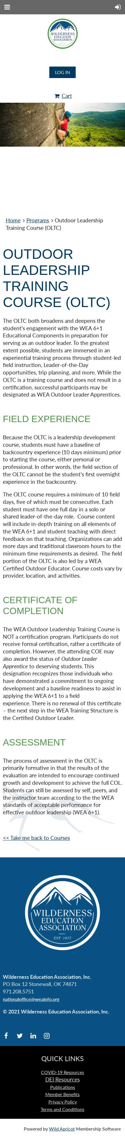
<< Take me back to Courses (36, 838)
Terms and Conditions (62, 1109)
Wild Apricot (62, 1128)
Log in (62, 72)
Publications (62, 1087)
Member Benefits (62, 1094)
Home (13, 220)
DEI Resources (62, 1079)
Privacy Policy (62, 1101)
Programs (37, 220)
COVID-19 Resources (62, 1072)
